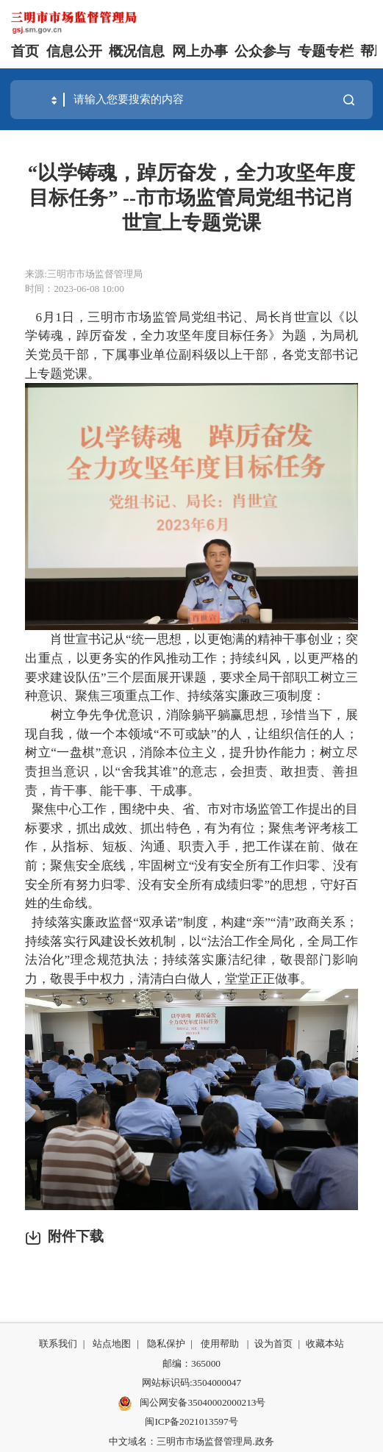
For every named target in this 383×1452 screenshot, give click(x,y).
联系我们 (58, 1343)
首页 (25, 51)
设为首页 (273, 1343)
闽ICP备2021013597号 (191, 1421)
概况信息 (137, 51)
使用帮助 (220, 1343)
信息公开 (74, 51)
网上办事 (200, 51)
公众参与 (262, 51)
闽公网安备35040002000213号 (192, 1403)
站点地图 (112, 1343)
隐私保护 (166, 1343)
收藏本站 (325, 1343)
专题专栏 (326, 51)
